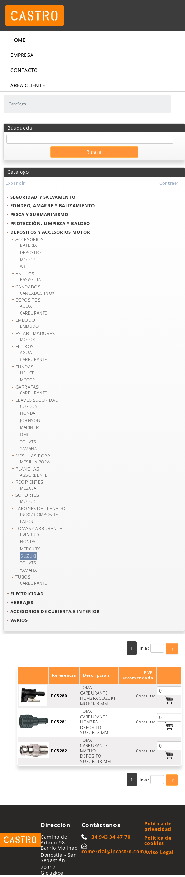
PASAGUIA (30, 280)
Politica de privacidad (158, 826)
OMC (25, 434)
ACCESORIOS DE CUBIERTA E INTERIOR (55, 611)
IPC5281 (58, 722)
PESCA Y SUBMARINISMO (39, 214)
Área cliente (27, 85)
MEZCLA (28, 488)
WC (23, 267)
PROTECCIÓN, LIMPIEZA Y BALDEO (50, 223)
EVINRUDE (30, 535)
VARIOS (19, 620)
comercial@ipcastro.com (112, 851)
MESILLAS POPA (33, 456)
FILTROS (24, 346)
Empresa (21, 55)
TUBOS (23, 577)
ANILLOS (24, 274)
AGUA (26, 306)
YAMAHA (28, 449)
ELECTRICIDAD (27, 594)
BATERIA (28, 245)
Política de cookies (158, 841)
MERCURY (30, 549)
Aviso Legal (159, 852)
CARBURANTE (33, 313)
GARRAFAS (27, 387)
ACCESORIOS (29, 239)
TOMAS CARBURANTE (38, 528)
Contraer (169, 183)
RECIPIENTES (29, 482)
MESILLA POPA (35, 462)
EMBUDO (25, 320)
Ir (172, 648)
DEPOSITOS (28, 300)
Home (17, 39)
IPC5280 (58, 696)
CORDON (29, 406)
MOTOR (27, 260)
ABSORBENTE (34, 475)
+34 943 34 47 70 (110, 837)
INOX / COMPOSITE (39, 514)
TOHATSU (30, 442)
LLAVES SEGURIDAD (37, 400)
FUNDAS (24, 366)
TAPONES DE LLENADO (40, 508)
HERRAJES (21, 602)
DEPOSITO (30, 252)
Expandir (15, 183)
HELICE (27, 373)
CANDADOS (28, 287)
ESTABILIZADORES (35, 333)
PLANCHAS (27, 469)
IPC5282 (58, 751)
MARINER (29, 427)
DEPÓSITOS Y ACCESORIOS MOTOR (50, 232)
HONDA (27, 413)
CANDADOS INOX (37, 293)
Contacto (24, 70)
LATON (27, 522)
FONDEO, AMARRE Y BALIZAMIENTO (52, 205)
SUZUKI (28, 556)
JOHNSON (30, 420)
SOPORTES (27, 495)
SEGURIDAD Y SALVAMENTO (43, 197)
